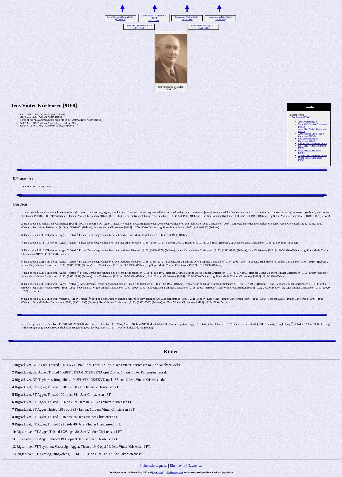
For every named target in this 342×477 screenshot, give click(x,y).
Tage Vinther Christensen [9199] (312, 155)
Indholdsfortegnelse (153, 465)
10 (14, 432)
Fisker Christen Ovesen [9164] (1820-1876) (120, 18)
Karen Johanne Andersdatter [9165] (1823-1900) (154, 18)
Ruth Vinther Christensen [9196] (312, 143)
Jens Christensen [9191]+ (309, 122)
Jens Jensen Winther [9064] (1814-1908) (187, 18)
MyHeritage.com (175, 472)
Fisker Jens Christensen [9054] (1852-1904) (138, 26)
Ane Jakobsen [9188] (301, 117)
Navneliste (195, 465)
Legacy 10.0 (157, 472)
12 (14, 446)
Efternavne (177, 465)
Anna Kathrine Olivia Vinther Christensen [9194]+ (311, 135)
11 (13, 439)
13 (14, 454)
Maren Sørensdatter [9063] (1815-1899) (220, 18)
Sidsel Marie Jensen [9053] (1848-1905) (203, 26)
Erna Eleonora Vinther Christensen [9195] (308, 139)
